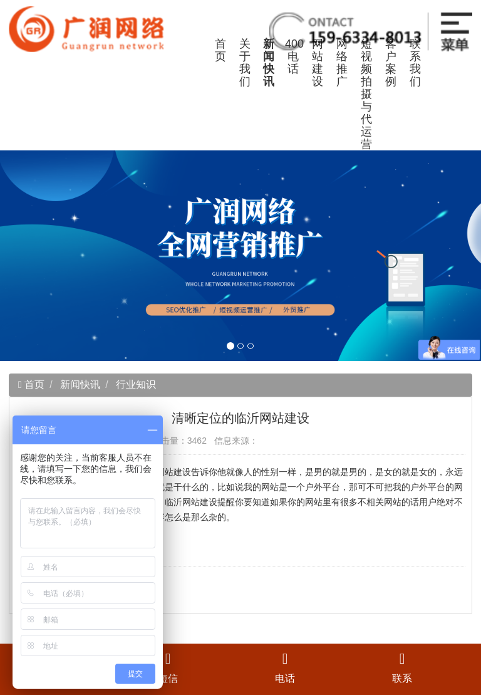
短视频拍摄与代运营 (366, 94)
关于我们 (245, 63)
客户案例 (390, 63)
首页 (220, 50)
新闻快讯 (268, 63)
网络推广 (342, 63)
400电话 (294, 56)
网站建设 (317, 63)
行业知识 (136, 384)
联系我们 (415, 63)
